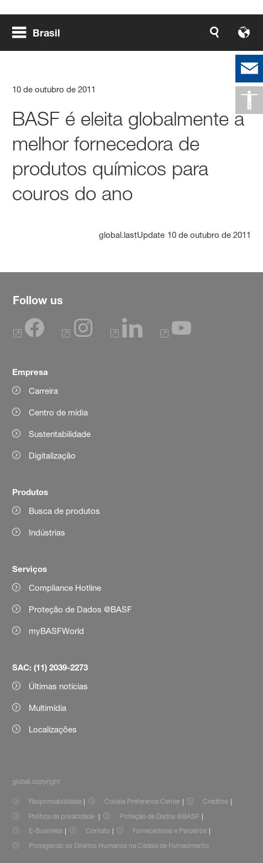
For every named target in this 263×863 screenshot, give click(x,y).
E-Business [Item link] (45, 830)
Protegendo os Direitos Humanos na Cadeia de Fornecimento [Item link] (119, 845)
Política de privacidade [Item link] (62, 816)
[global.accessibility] (249, 100)
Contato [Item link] (98, 830)
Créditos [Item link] (215, 801)
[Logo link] (216, 32)
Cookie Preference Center (142, 801)
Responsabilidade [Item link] (55, 801)
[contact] (249, 68)
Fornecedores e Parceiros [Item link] (170, 830)
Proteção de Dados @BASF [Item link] (159, 816)
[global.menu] (40, 32)
